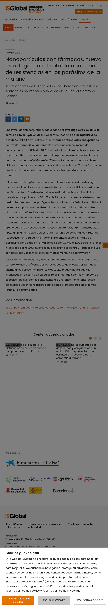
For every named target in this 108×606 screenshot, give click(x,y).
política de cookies (28, 590)
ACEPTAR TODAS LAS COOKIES (18, 600)
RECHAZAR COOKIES (54, 600)
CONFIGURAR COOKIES (90, 600)
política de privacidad (66, 590)
